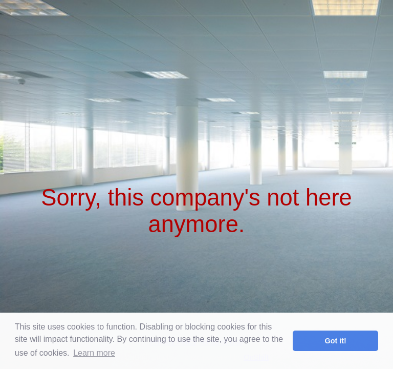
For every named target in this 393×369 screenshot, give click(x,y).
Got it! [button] (335, 341)
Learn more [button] (94, 352)
